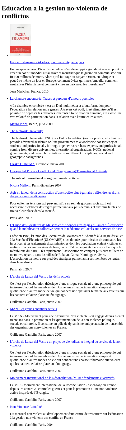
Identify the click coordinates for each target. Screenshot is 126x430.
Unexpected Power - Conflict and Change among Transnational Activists (58, 171)
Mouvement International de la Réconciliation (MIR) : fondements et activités (62, 378)
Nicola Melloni (20, 185)
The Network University (26, 131)
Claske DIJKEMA (22, 164)
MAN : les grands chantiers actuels (33, 309)
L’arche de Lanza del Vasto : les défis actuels (40, 276)
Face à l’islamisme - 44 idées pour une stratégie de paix (47, 62)
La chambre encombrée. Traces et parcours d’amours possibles (52, 98)
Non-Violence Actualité (26, 406)
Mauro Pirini (18, 124)
